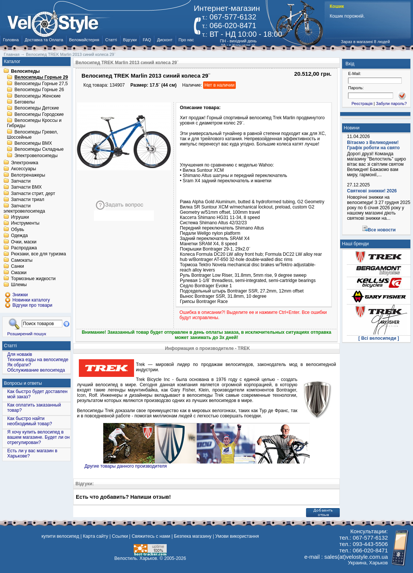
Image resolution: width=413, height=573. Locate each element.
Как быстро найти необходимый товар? (29, 421)
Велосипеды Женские (37, 96)
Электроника (24, 162)
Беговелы (24, 102)
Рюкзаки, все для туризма (38, 254)
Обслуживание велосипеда (36, 370)
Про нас (186, 40)
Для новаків (19, 354)
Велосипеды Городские (38, 114)
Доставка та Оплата (44, 40)
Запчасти (20, 181)
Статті (111, 40)
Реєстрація (361, 103)
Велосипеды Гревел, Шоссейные (32, 134)
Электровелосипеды (35, 155)
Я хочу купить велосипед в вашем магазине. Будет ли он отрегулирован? (38, 437)
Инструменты (25, 223)
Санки (17, 266)
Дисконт (164, 40)
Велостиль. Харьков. (136, 558)
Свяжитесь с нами (151, 536)
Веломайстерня (84, 40)
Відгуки (130, 40)
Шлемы (19, 285)
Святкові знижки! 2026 (372, 191)
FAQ (147, 40)
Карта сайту (95, 536)
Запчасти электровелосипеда (24, 208)
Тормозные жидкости (33, 278)
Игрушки (20, 217)
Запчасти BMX (26, 187)
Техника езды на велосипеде (37, 359)
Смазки (18, 272)
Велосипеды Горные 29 (41, 77)
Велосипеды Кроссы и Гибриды (34, 123)
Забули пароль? (391, 103)
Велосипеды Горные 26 (39, 90)
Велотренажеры (28, 175)
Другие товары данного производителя (125, 466)
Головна (11, 40)
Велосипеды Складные (38, 149)
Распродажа (24, 247)
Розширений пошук (26, 333)
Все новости (382, 229)
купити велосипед (60, 536)
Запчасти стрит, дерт (33, 193)
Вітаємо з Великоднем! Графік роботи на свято (373, 145)
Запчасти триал (27, 199)
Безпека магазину (192, 536)
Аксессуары (23, 169)
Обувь (17, 229)
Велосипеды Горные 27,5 (41, 83)
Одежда (19, 235)
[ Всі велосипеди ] (379, 338)
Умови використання (237, 536)
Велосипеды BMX (33, 143)
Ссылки (120, 536)
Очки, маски (23, 241)
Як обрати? (19, 365)
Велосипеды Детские (36, 108)
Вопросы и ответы (23, 383)
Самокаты (21, 260)
